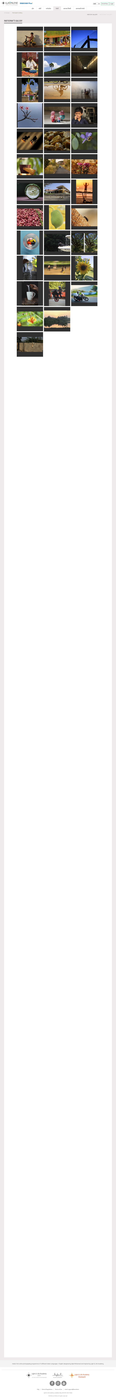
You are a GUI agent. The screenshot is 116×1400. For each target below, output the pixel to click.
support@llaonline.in (72, 1389)
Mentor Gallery (92, 14)
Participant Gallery (106, 14)
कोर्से (40, 8)
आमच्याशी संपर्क (80, 8)
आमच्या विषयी (67, 8)
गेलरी (57, 8)
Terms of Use (58, 1389)
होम (33, 8)
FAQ (38, 1389)
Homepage (6, 12)
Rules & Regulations (47, 1389)
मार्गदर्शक (48, 8)
